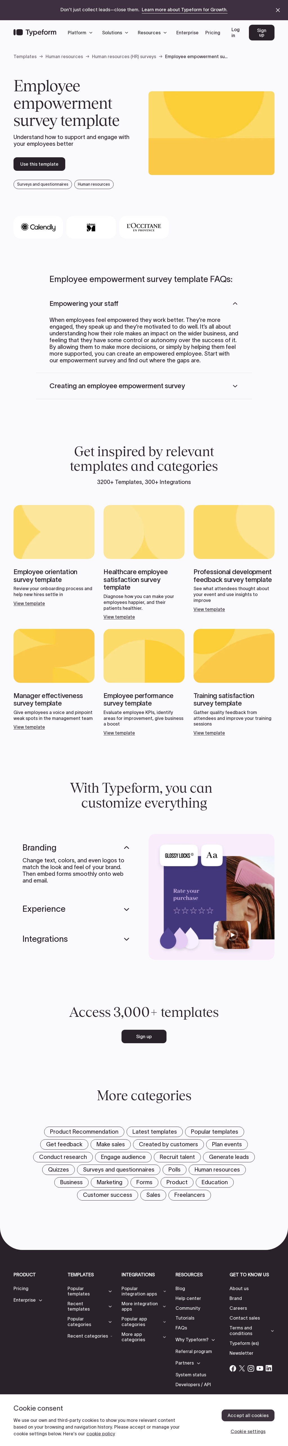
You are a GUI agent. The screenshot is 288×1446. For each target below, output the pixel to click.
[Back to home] (35, 32)
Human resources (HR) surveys (124, 56)
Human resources (64, 56)
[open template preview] (211, 133)
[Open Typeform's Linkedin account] (269, 1368)
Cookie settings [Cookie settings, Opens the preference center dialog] (248, 1431)
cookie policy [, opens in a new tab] (100, 1433)
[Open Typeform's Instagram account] (251, 1368)
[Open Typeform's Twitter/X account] (241, 1368)
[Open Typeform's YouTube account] (259, 1368)
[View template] (54, 555)
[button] (82, 32)
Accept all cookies (248, 1415)
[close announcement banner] (277, 10)
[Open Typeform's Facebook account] (233, 1368)
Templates (25, 56)
